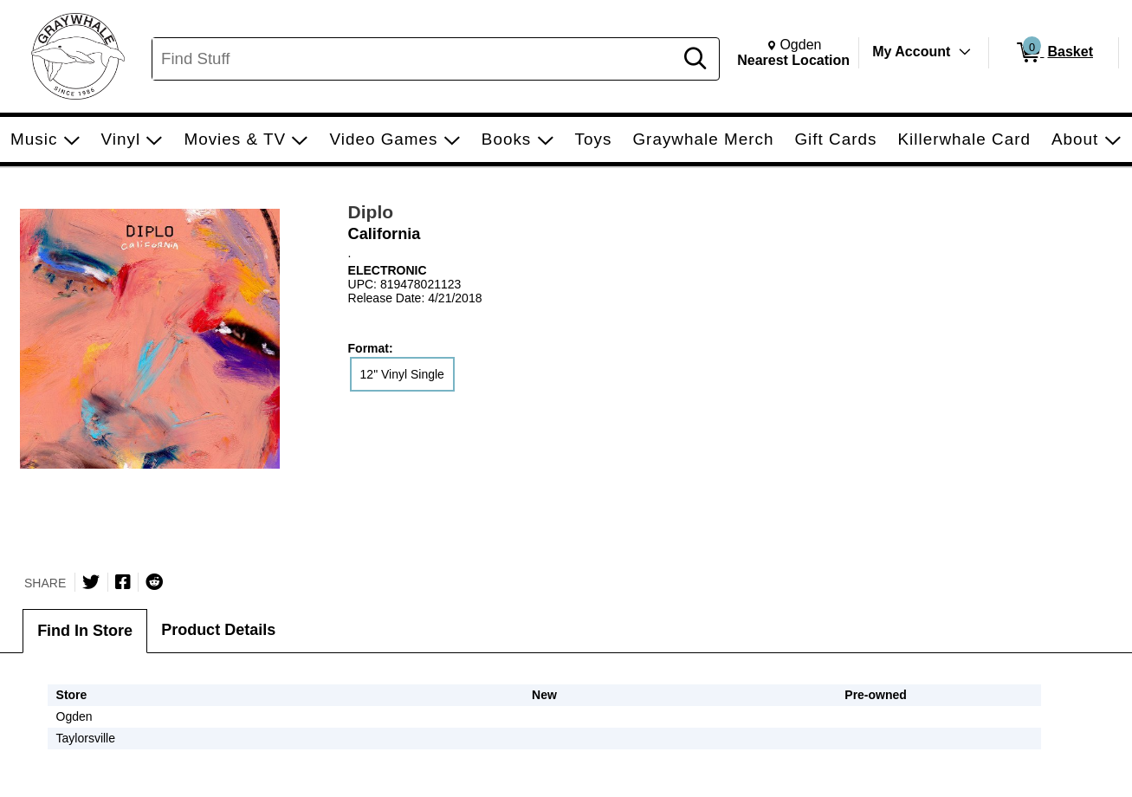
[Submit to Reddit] (154, 582)
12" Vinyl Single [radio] (402, 374)
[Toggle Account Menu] (964, 52)
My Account (911, 51)
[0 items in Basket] (1053, 53)
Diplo (371, 212)
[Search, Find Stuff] (415, 59)
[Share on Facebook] (123, 582)
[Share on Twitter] (91, 582)
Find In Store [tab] (85, 630)
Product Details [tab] (218, 629)
